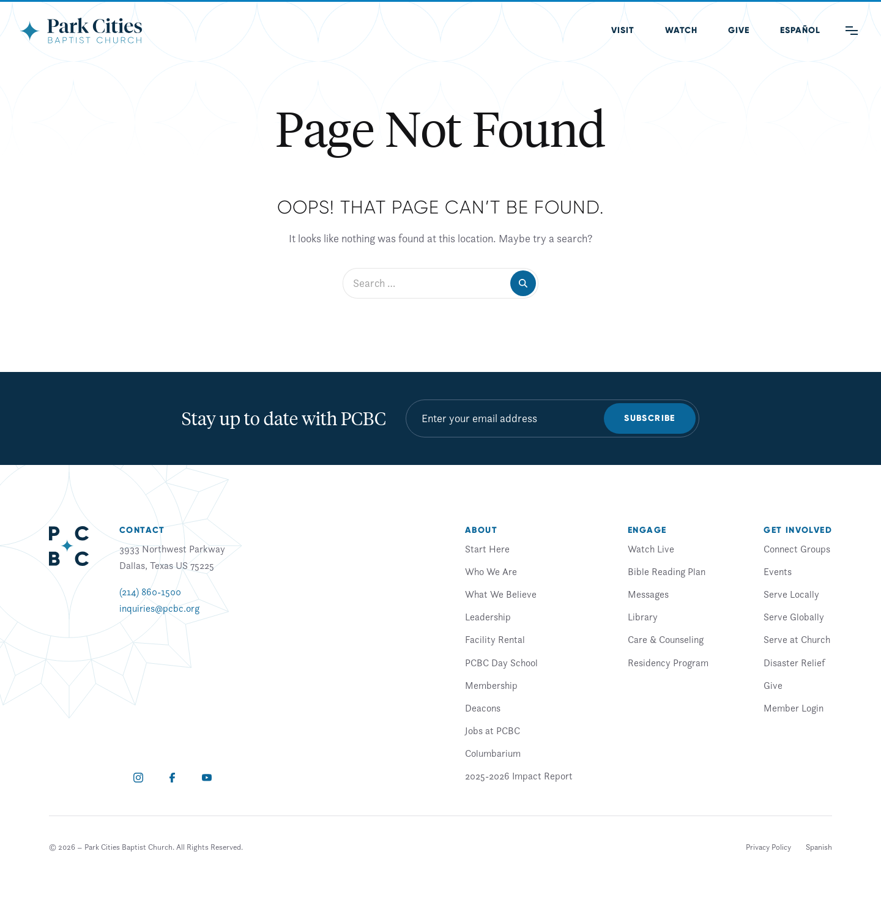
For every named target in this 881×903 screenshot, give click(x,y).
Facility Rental (495, 639)
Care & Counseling (666, 639)
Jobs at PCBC (492, 730)
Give (738, 30)
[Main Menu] (851, 30)
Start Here (487, 549)
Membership (491, 685)
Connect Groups (797, 549)
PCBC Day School (501, 662)
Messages (648, 594)
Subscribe (649, 418)
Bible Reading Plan (666, 571)
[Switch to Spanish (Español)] (800, 30)
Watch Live (651, 549)
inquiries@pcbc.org (159, 608)
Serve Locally (791, 594)
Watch (681, 30)
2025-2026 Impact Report (519, 776)
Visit (622, 30)
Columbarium (493, 753)
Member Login (793, 708)
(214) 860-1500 (150, 591)
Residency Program (668, 662)
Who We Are (491, 571)
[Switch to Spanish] (819, 847)
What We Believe (501, 594)
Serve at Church (797, 639)
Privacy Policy (768, 847)
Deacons (482, 708)
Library (643, 617)
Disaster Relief (794, 662)
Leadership (488, 617)
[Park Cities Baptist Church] (81, 30)
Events (778, 571)
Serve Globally (794, 617)
